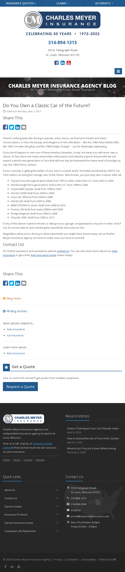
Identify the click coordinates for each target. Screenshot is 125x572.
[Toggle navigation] (118, 71)
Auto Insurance (16, 329)
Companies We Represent (31, 531)
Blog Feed (11, 298)
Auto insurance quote (43, 255)
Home (6, 460)
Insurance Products (31, 514)
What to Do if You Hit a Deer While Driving (93, 450)
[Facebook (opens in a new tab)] (56, 62)
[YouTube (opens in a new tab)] (69, 62)
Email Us (76, 510)
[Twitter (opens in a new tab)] (11, 127)
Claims (62, 3)
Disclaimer (72, 559)
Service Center (31, 506)
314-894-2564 (78, 504)
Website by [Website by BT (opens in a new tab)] (107, 559)
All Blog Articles (15, 311)
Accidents (104, 3)
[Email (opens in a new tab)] (23, 127)
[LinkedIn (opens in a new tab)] (63, 62)
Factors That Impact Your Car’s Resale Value (93, 430)
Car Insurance (15, 335)
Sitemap (40, 460)
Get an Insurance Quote (31, 523)
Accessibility (89, 559)
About (16, 460)
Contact (28, 460)
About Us (31, 490)
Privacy (58, 559)
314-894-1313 (78, 498)
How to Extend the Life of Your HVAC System (93, 440)
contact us (63, 251)
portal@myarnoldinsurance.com (90, 516)
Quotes (21, 3)
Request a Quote (20, 386)
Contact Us (31, 498)
